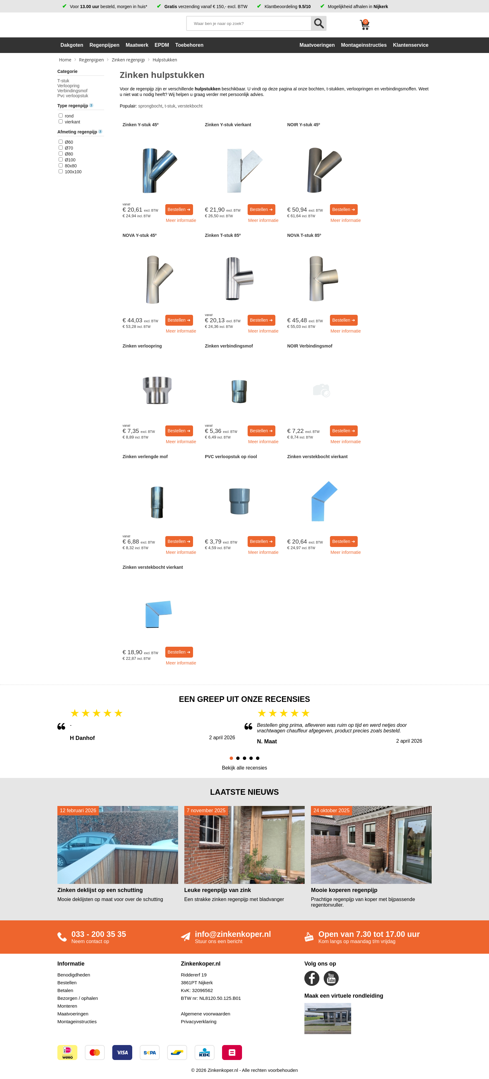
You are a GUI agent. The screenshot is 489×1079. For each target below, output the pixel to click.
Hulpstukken (165, 60)
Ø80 (69, 153)
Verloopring (68, 85)
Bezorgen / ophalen (77, 998)
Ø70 (69, 148)
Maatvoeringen (72, 1013)
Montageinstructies (77, 1021)
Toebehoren (189, 45)
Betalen (65, 990)
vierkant (72, 121)
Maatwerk (137, 45)
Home (65, 60)
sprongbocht (150, 105)
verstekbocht (190, 105)
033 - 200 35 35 (98, 934)
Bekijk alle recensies (244, 767)
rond (69, 115)
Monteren (67, 1006)
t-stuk (170, 105)
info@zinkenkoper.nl (233, 934)
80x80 (71, 165)
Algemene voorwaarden (205, 1013)
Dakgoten (72, 45)
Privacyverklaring (198, 1021)
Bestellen (67, 982)
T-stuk (63, 80)
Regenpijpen (104, 45)
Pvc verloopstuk (72, 95)
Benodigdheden (73, 974)
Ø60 (69, 142)
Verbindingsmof (72, 90)
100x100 (73, 171)
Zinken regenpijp (128, 60)
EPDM (162, 45)
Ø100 (70, 159)
